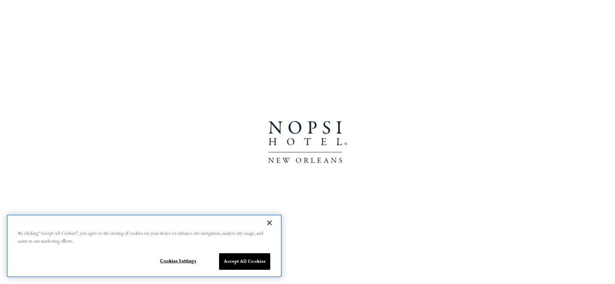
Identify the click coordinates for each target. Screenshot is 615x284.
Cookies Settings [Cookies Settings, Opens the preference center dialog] (178, 261)
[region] (144, 246)
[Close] (269, 223)
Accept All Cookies (245, 261)
